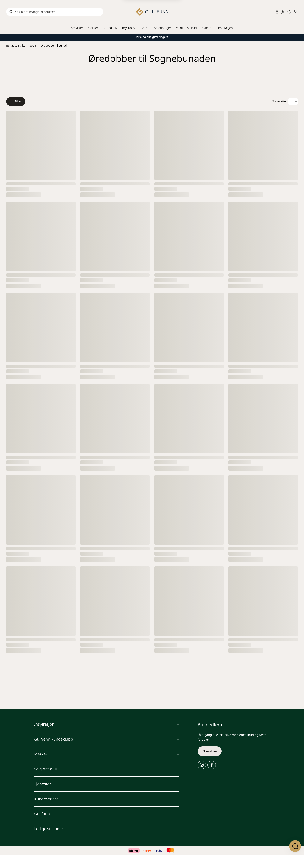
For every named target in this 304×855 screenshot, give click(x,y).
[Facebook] (211, 764)
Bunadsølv (110, 28)
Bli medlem (209, 751)
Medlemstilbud (186, 28)
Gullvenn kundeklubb (53, 739)
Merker (40, 754)
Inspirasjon (225, 28)
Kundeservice (46, 798)
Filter (15, 101)
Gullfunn (42, 813)
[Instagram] (201, 764)
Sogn (32, 45)
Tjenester (42, 784)
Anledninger (162, 28)
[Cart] (295, 12)
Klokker (93, 28)
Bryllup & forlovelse (135, 28)
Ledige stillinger (48, 828)
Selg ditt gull (45, 769)
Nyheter (207, 28)
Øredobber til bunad (54, 45)
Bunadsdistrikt (15, 45)
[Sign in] (283, 12)
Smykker (77, 28)
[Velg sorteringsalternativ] (293, 101)
